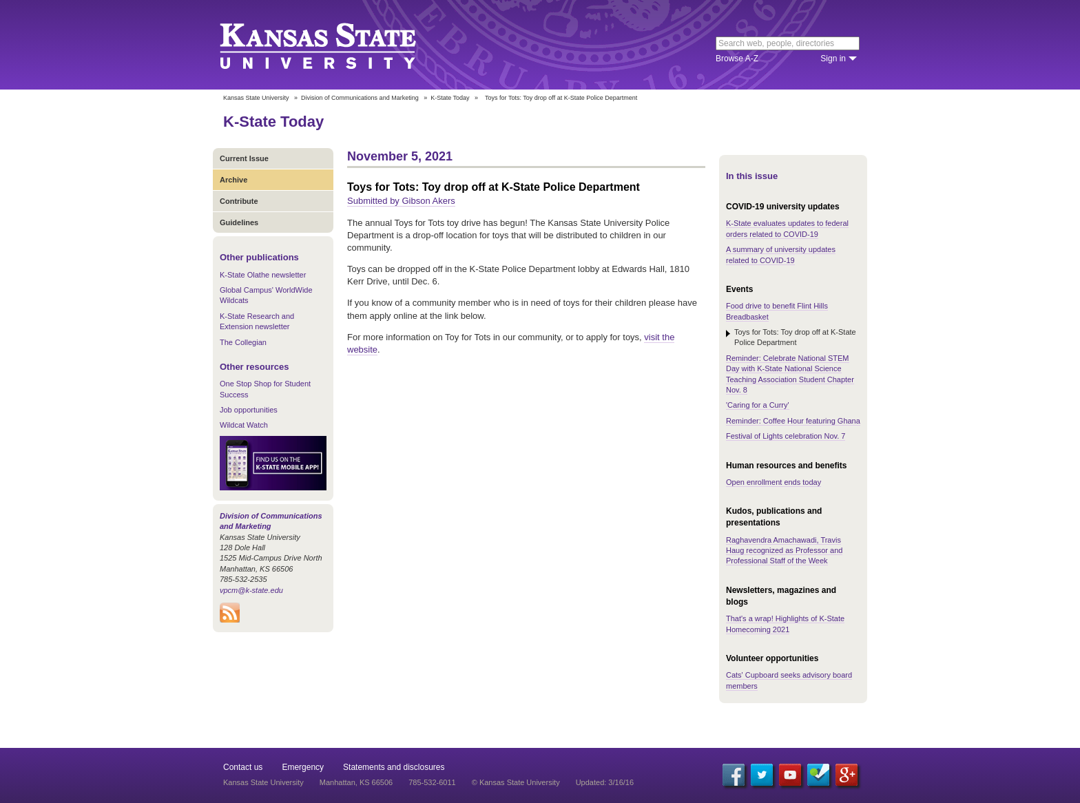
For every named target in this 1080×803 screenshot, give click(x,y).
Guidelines (239, 222)
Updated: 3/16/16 (605, 782)
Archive (233, 180)
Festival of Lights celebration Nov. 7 (785, 436)
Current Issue (244, 158)
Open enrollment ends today (773, 482)
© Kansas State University (516, 782)
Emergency (303, 767)
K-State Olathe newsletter (263, 275)
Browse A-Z (737, 58)
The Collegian (243, 342)
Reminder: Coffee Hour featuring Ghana (793, 421)
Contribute (239, 201)
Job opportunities (249, 410)
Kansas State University (335, 45)
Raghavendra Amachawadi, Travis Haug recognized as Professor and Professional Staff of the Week (784, 550)
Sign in (833, 58)
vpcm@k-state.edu (251, 590)
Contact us (242, 767)
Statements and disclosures (393, 767)
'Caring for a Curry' (757, 405)
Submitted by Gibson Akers (401, 201)
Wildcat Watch (244, 425)
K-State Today (449, 97)
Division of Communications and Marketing (360, 97)
